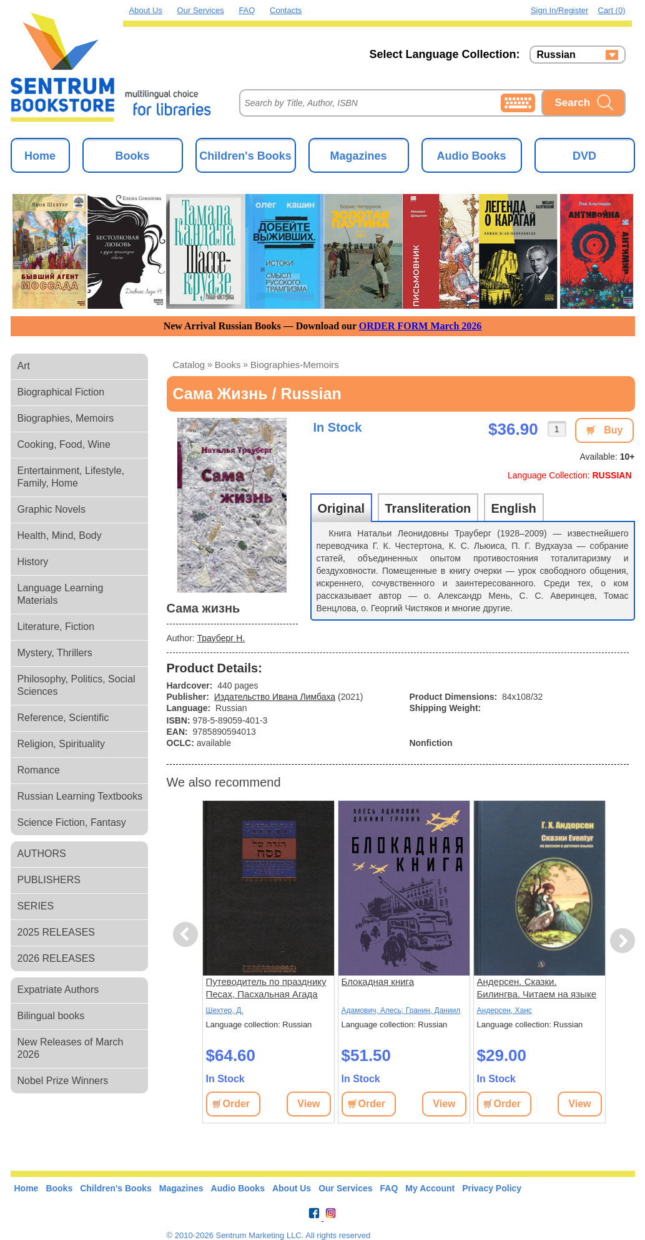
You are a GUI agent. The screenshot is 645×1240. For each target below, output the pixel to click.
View (308, 1103)
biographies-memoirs (294, 364)
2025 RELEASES (56, 932)
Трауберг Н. (221, 638)
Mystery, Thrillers (54, 652)
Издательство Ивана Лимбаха (274, 697)
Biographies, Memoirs (65, 418)
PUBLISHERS (49, 879)
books (228, 364)
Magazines (358, 156)
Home (40, 156)
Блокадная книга (378, 981)
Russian (556, 55)
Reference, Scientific (63, 717)
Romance (38, 770)
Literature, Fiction (56, 626)
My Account (430, 1188)
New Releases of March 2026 (70, 1048)
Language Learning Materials (60, 594)
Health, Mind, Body (59, 535)
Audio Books (471, 156)
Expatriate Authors (58, 989)
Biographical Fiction (61, 392)
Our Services (200, 10)
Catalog (189, 364)
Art (23, 366)
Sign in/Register (560, 10)
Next (622, 941)
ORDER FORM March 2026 (420, 326)
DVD (584, 156)
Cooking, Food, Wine (64, 444)
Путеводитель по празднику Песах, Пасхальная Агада (266, 987)
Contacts (286, 10)
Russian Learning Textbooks (80, 796)
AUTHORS (41, 853)
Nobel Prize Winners (63, 1080)
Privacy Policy (491, 1188)
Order (236, 1103)
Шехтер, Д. (225, 1010)
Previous (187, 934)
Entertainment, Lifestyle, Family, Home (71, 476)
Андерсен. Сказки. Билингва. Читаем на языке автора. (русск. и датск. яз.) (536, 988)
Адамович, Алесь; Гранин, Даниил (401, 1010)
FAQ (247, 10)
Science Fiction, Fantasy (71, 822)
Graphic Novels (51, 509)
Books (132, 156)
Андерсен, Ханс (504, 1010)
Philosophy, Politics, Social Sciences (76, 685)
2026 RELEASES (56, 958)
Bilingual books (51, 1015)
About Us (145, 10)
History (33, 561)
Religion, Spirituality (61, 744)
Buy (613, 430)
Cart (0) (611, 10)
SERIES (35, 906)
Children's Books (245, 156)
